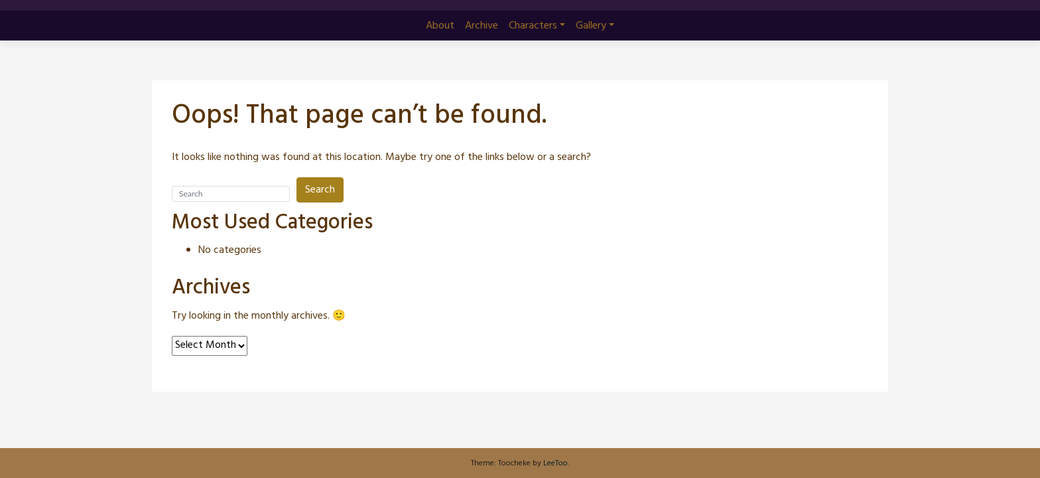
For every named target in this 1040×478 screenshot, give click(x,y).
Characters (533, 26)
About (440, 26)
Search (320, 190)
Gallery (591, 26)
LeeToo (555, 463)
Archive (481, 26)
